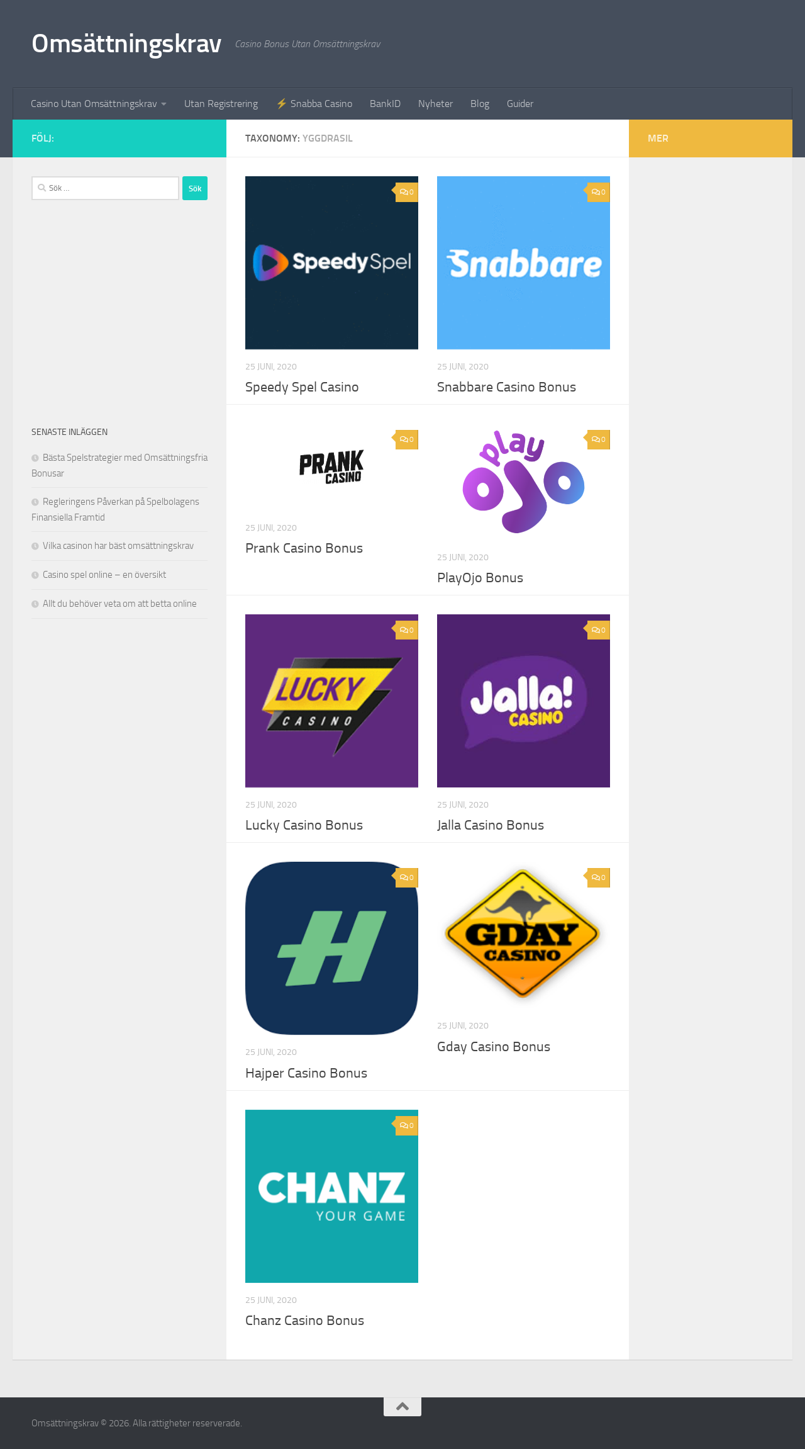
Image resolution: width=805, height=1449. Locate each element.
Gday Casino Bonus (493, 1047)
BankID (385, 104)
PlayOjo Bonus (480, 578)
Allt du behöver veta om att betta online (120, 603)
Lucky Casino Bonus (304, 825)
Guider (520, 104)
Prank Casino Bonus (304, 548)
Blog (479, 104)
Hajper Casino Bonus (306, 1073)
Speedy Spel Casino (302, 387)
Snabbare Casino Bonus (506, 387)
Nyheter (435, 104)
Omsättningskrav (126, 43)
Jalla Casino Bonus (490, 825)
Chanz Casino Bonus (304, 1320)
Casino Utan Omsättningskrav (94, 104)
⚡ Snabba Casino (313, 104)
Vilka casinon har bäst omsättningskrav (118, 545)
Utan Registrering (221, 104)
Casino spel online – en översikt (104, 574)
